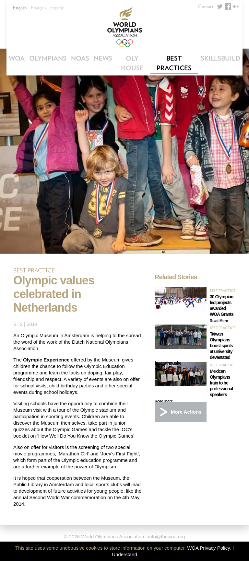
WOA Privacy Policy (208, 548)
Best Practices (174, 63)
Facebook (228, 6)
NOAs (80, 58)
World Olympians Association (124, 26)
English (20, 8)
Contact (205, 6)
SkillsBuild (220, 58)
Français (38, 8)
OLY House (132, 63)
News (103, 58)
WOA (17, 58)
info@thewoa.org (166, 536)
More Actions (186, 412)
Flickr (236, 6)
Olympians (47, 58)
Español (57, 8)
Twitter (220, 6)
